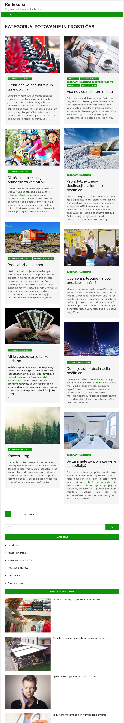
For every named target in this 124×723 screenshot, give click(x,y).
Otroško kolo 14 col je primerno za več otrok (26, 180)
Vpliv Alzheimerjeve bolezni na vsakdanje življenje (79, 714)
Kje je (69, 199)
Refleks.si (15, 4)
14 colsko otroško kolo (29, 193)
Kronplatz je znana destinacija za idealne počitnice (85, 185)
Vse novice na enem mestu (90, 92)
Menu (8, 14)
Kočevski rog (18, 438)
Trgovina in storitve (102, 82)
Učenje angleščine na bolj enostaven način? (89, 280)
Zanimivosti (73, 85)
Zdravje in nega (89, 85)
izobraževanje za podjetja (99, 463)
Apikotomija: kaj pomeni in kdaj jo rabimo (75, 676)
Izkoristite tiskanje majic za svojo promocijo (76, 599)
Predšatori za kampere (27, 265)
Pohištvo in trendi (89, 78)
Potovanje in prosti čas (19, 78)
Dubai (99, 372)
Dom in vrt (73, 78)
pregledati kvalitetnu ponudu (23, 281)
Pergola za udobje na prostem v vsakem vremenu (80, 638)
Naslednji (29, 514)
